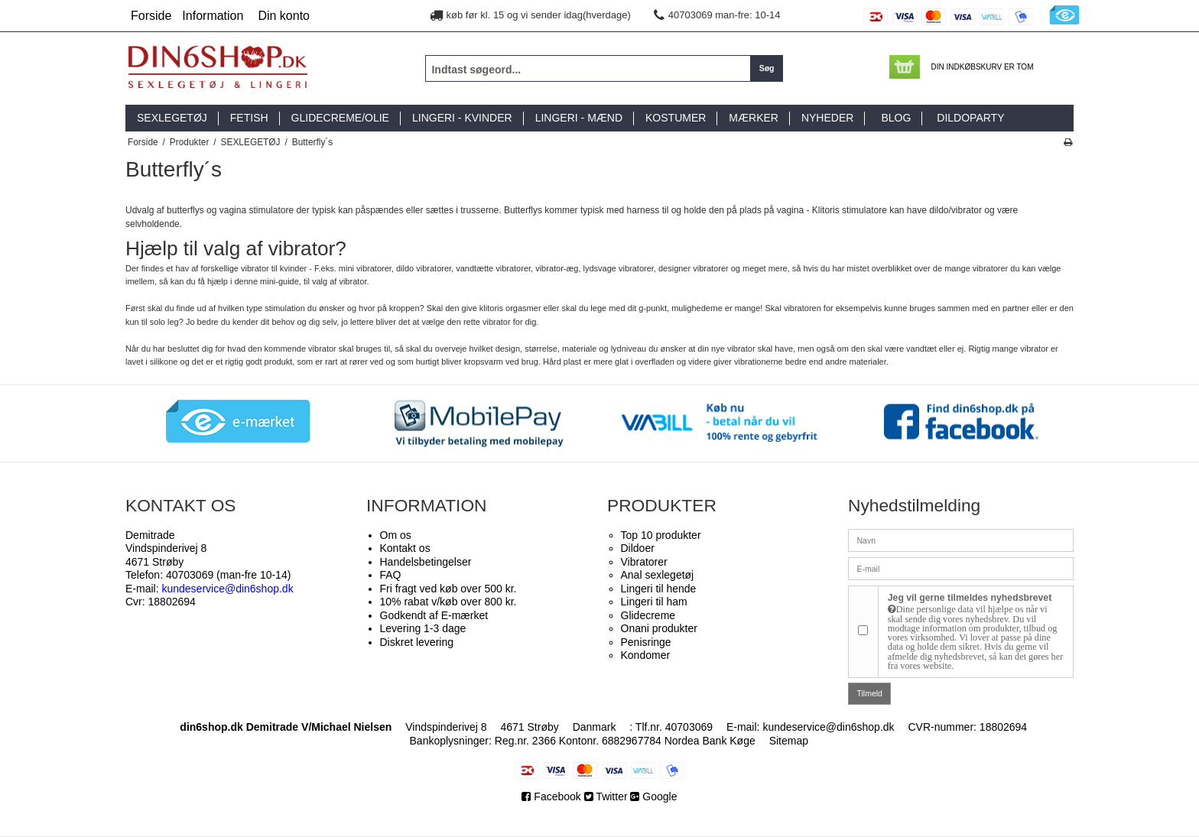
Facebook (552, 796)
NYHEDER (827, 118)
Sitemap (788, 741)
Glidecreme (648, 615)
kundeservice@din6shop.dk (828, 727)
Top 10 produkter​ (661, 535)
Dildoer (638, 548)
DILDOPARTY (970, 118)
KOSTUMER (675, 118)
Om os (395, 535)
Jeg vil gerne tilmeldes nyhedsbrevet (976, 631)
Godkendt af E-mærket (434, 615)
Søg (767, 68)
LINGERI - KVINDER (462, 118)
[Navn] (961, 540)
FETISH (249, 118)
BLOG (896, 118)
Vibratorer (644, 562)
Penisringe (646, 642)
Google (653, 796)
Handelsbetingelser (426, 562)
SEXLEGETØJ (172, 118)
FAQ (390, 575)
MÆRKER (753, 118)
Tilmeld (869, 693)
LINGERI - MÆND (578, 118)
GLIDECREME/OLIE (340, 118)
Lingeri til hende (659, 588)
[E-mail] (961, 568)
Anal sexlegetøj (657, 575)
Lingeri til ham (654, 601)
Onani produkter (659, 628)
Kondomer (646, 655)
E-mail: (209, 588)
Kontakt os (405, 548)
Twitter (606, 796)
